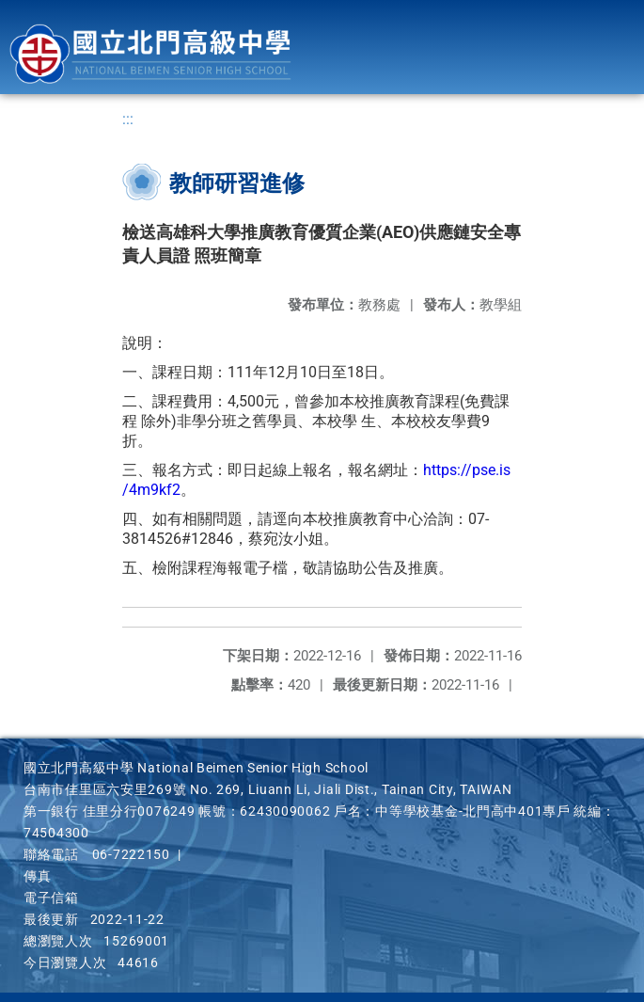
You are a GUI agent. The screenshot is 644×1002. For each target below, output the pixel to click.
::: (128, 119)
